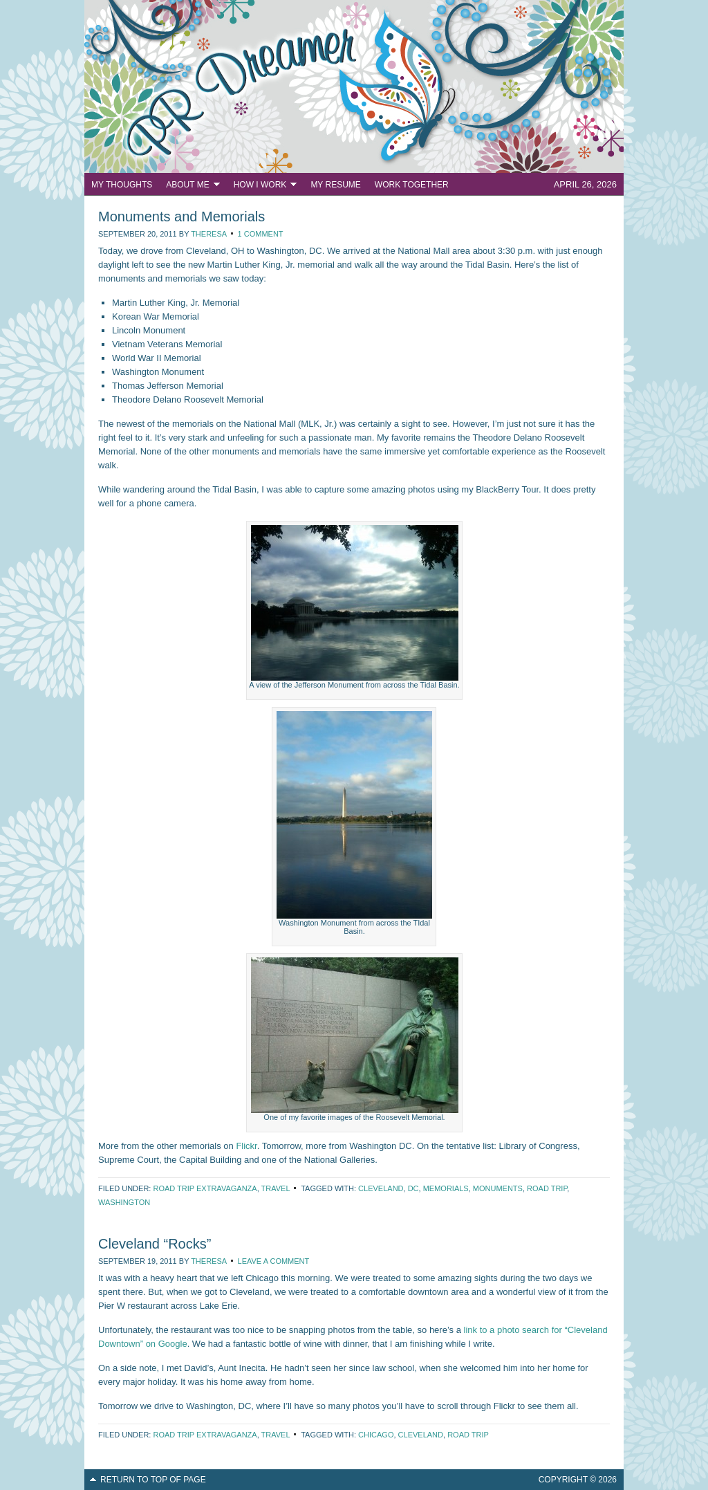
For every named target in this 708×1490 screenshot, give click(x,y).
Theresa (208, 234)
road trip (547, 1188)
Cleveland (380, 1188)
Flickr (246, 1146)
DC (413, 1188)
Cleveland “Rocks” (154, 1243)
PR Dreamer (354, 86)
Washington (124, 1202)
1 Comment (260, 234)
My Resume (335, 185)
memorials (446, 1188)
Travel (275, 1188)
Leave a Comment (274, 1261)
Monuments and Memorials (181, 216)
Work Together (412, 185)
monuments (498, 1188)
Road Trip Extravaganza (205, 1188)
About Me (189, 186)
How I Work (262, 186)
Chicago (375, 1435)
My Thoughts (121, 185)
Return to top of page (153, 1479)
